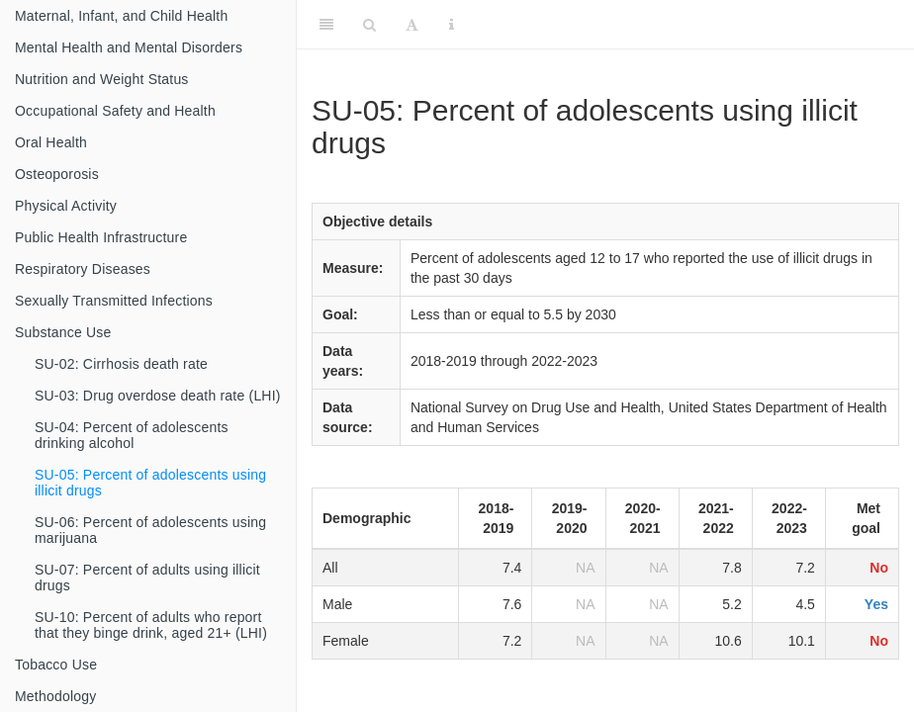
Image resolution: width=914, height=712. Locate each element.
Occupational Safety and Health (115, 111)
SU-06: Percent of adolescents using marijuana (150, 530)
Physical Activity (66, 206)
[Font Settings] (412, 24)
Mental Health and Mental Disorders (128, 47)
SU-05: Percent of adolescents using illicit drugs (150, 482)
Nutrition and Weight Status (102, 79)
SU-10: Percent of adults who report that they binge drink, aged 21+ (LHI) (151, 625)
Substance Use (63, 332)
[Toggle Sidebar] (326, 24)
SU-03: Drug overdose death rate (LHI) (158, 395)
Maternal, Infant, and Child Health (121, 16)
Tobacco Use (56, 664)
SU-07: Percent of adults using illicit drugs (147, 577)
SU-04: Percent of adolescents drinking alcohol (131, 435)
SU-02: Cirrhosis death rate (121, 364)
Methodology (55, 696)
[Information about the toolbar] (451, 24)
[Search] (369, 24)
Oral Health (51, 142)
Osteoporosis (57, 174)
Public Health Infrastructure (101, 237)
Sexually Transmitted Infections (114, 301)
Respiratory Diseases (82, 269)
